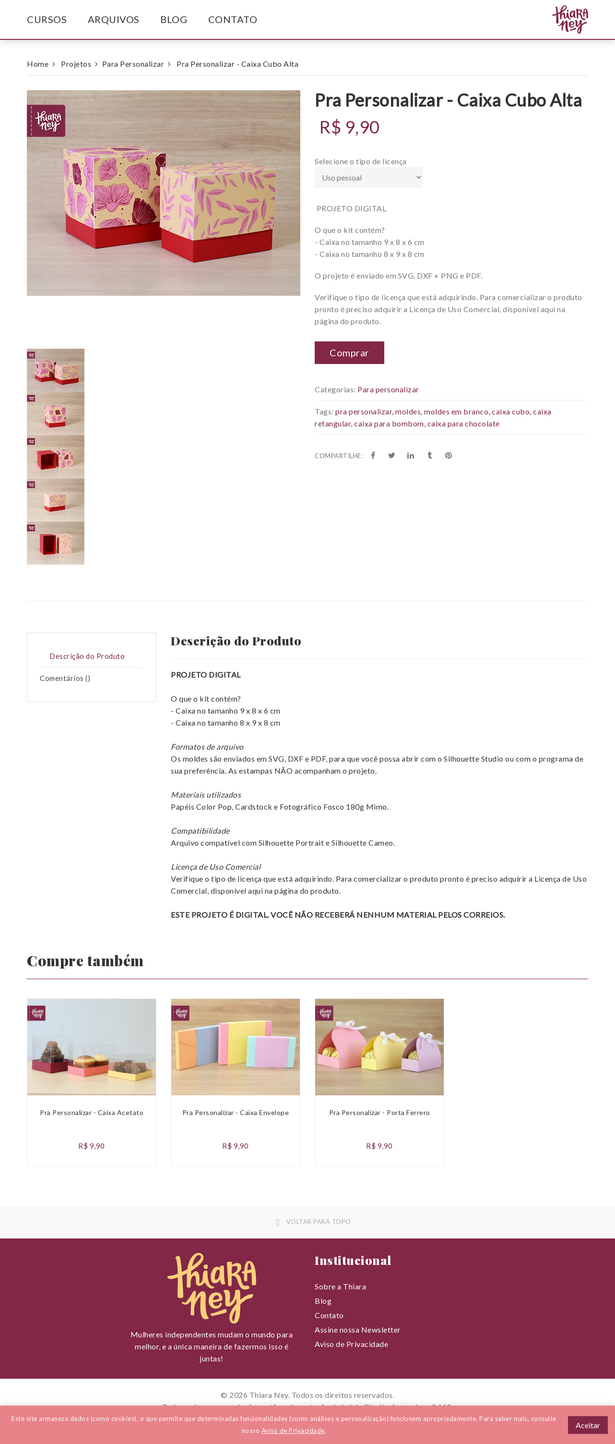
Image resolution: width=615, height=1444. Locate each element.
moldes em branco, (457, 411)
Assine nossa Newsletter (358, 1329)
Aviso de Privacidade (351, 1343)
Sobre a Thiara (340, 1286)
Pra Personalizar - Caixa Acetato (91, 1112)
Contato (233, 19)
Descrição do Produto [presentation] (87, 656)
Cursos (47, 19)
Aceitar (588, 1425)
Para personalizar (388, 389)
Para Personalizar (133, 63)
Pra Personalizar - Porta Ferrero (379, 1112)
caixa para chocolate (463, 423)
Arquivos (114, 19)
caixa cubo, (512, 411)
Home (37, 63)
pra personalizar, (364, 411)
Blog (173, 19)
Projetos (76, 63)
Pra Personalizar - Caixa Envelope (235, 1112)
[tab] (91, 656)
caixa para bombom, (390, 423)
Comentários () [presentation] (65, 678)
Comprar (349, 352)
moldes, (409, 411)
